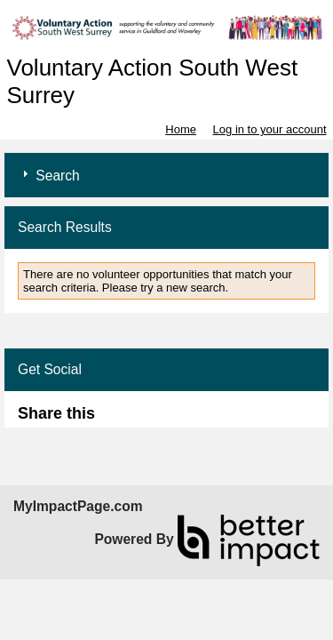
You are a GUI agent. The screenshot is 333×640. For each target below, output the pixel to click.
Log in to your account (270, 129)
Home (180, 129)
